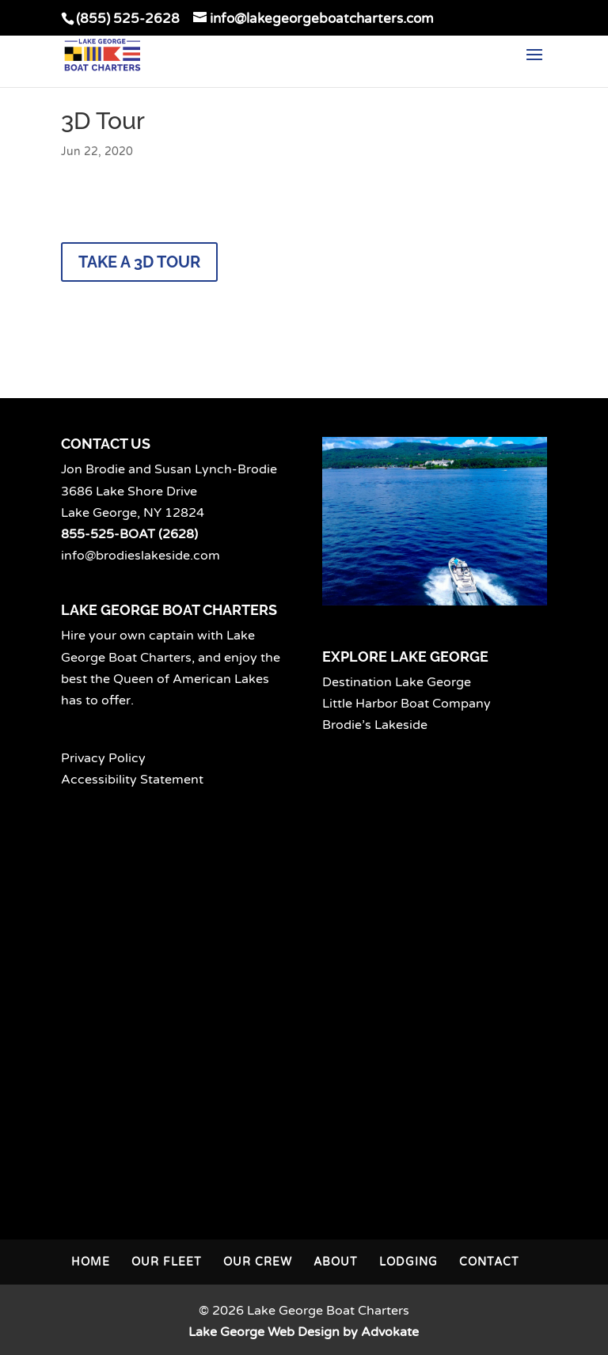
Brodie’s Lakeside (375, 725)
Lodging (408, 1262)
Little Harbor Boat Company (406, 704)
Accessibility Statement (132, 780)
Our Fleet (166, 1262)
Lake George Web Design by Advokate (303, 1332)
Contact (489, 1262)
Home (90, 1262)
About (336, 1262)
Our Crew (257, 1262)
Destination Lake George (396, 682)
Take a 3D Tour (139, 261)
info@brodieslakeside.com (140, 556)
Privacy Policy (103, 758)
